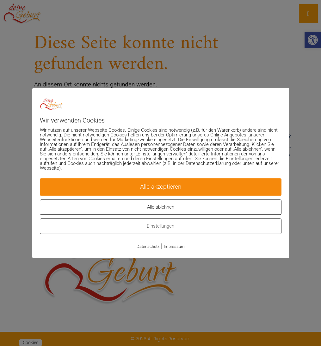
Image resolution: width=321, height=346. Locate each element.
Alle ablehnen (160, 207)
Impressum (174, 246)
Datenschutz (148, 246)
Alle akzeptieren (160, 186)
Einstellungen (160, 226)
